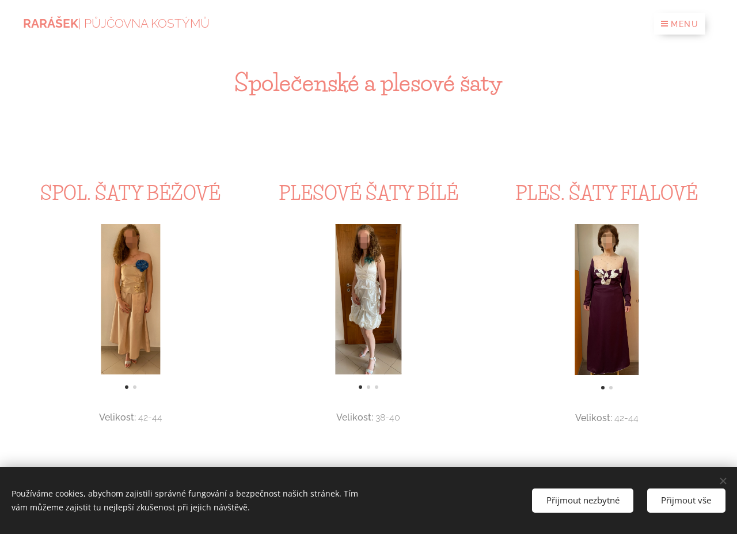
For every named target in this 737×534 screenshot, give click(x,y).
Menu (679, 24)
